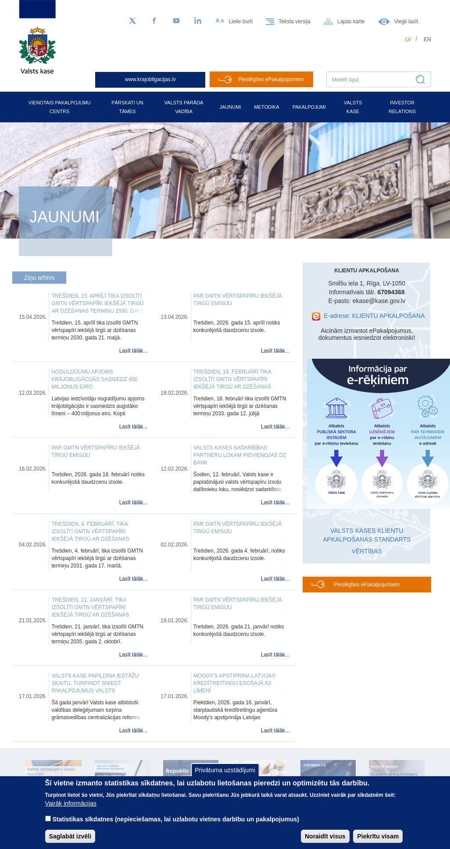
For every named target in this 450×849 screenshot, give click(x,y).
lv (408, 39)
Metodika (266, 107)
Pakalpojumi (309, 107)
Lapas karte (351, 21)
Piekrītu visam (378, 836)
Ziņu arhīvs (39, 277)
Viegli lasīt (406, 21)
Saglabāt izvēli (70, 836)
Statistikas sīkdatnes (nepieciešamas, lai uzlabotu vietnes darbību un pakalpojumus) (175, 819)
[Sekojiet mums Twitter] (132, 21)
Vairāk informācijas (70, 803)
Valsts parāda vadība (184, 107)
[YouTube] (176, 21)
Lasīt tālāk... (133, 351)
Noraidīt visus (325, 836)
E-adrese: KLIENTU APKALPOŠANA (374, 315)
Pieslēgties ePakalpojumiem (271, 79)
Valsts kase (353, 107)
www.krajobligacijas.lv (150, 79)
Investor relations (402, 107)
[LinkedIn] (198, 21)
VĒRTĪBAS (367, 551)
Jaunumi (230, 107)
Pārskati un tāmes (127, 107)
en (427, 39)
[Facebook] (154, 21)
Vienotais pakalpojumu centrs (60, 107)
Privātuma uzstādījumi (225, 770)
